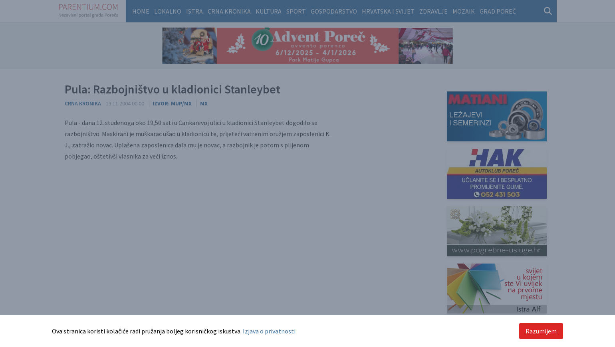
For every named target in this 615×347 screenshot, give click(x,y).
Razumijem (541, 331)
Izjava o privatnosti (269, 331)
